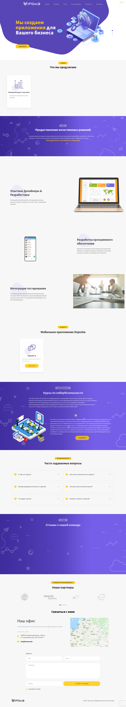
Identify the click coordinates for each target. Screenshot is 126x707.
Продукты (88, 4)
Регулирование (76, 4)
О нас (65, 4)
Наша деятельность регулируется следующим (63, 140)
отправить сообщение (81, 683)
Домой (47, 4)
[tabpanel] (24, 597)
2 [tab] (112, 32)
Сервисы (56, 4)
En (120, 2)
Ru (123, 2)
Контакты (99, 4)
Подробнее (22, 46)
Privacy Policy (110, 701)
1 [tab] (112, 30)
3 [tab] (112, 34)
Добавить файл (34, 689)
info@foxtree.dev (27, 642)
